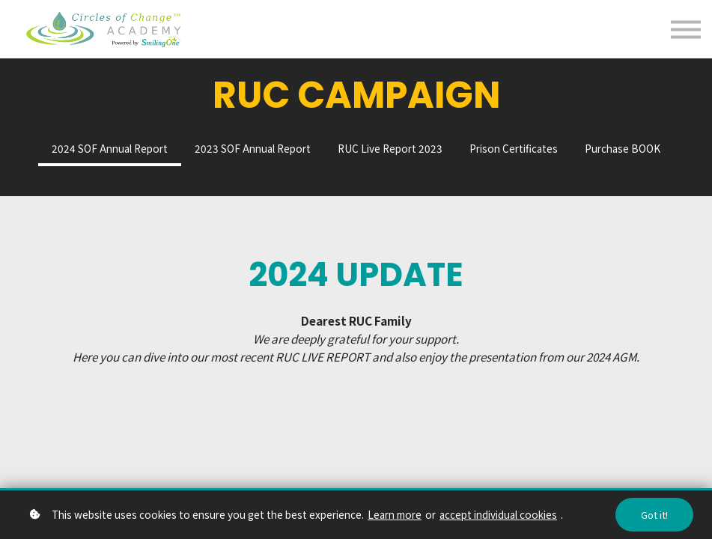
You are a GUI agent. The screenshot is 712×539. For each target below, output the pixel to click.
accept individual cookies (498, 514)
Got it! (654, 515)
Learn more (395, 514)
